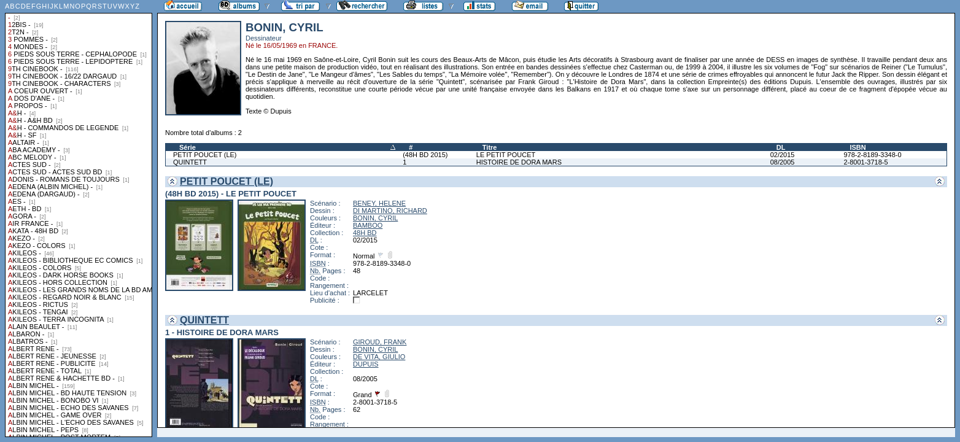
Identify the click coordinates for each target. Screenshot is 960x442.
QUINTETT (190, 162)
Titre (489, 147)
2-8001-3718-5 (865, 162)
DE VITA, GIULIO (379, 356)
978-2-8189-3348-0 (872, 154)
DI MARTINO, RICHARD (390, 210)
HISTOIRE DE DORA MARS (519, 162)
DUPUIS (366, 364)
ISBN (857, 147)
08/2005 (782, 162)
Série (187, 147)
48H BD (365, 232)
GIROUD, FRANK (379, 342)
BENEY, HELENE (379, 203)
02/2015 (782, 154)
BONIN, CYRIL (375, 218)
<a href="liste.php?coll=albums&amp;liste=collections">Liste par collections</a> (78, 218)
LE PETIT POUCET (505, 154)
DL (781, 147)
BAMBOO (367, 225)
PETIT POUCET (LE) (205, 154)
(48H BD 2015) (425, 154)
